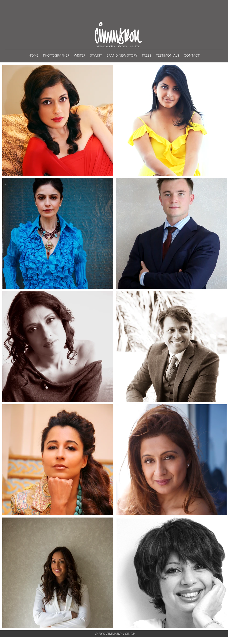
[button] (56, 55)
